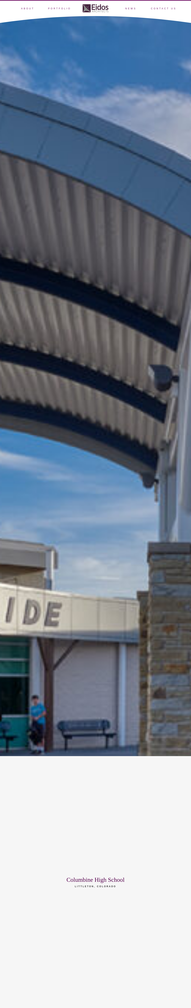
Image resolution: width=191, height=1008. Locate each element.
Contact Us (163, 8)
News (130, 8)
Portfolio (59, 8)
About (27, 8)
